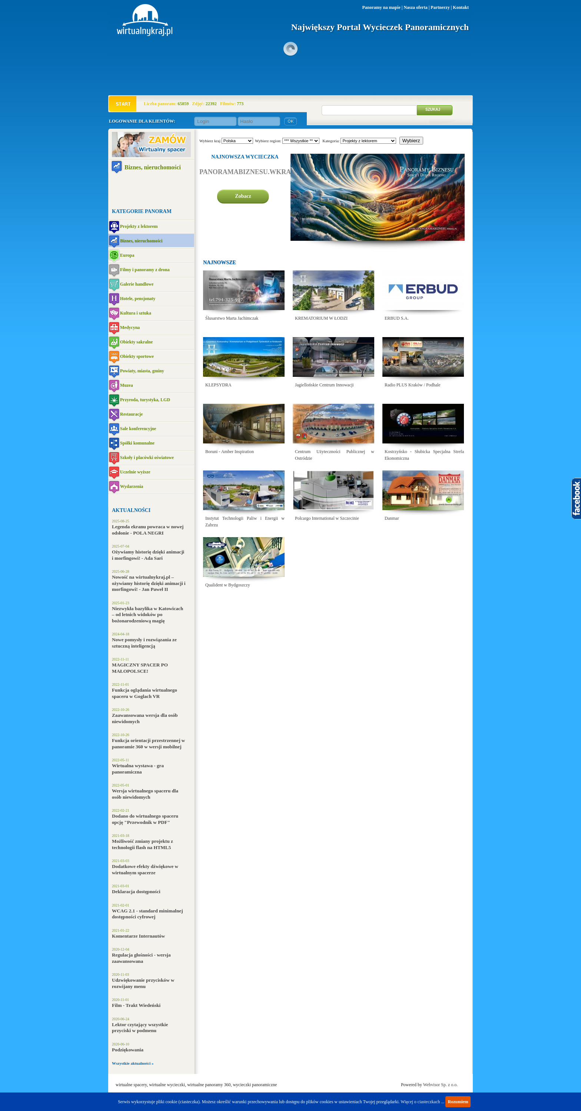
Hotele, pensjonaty (137, 298)
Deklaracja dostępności (136, 891)
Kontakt (461, 7)
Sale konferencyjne (138, 428)
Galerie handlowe (136, 284)
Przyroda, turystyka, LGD (145, 399)
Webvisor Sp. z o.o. (440, 1084)
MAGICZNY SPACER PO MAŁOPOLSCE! (140, 668)
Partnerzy (440, 7)
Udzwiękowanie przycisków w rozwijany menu (143, 983)
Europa (127, 255)
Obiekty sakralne (136, 342)
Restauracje (131, 414)
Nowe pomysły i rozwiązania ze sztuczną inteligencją (144, 643)
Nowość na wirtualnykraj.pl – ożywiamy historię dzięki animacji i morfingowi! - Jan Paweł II (149, 583)
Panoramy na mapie (381, 7)
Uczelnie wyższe (135, 472)
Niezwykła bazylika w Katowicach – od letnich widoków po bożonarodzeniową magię (147, 614)
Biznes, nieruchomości (152, 167)
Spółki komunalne (137, 443)
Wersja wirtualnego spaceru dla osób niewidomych (145, 794)
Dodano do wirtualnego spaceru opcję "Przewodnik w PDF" (145, 819)
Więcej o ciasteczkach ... (422, 1101)
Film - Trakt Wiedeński (136, 1005)
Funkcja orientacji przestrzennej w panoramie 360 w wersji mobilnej (148, 743)
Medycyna (130, 327)
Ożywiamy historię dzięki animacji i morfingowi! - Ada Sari (148, 555)
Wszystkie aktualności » (132, 1063)
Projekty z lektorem (139, 226)
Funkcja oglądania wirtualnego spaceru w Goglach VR (144, 693)
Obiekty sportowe (137, 356)
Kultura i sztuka (135, 313)
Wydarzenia (131, 486)
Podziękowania (127, 1049)
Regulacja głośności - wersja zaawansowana (141, 958)
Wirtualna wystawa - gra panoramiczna (138, 769)
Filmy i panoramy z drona (145, 269)
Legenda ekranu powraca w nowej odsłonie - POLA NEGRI (147, 530)
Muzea (126, 385)
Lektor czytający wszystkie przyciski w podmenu (140, 1028)
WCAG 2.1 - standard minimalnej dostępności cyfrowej (147, 914)
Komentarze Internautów (138, 936)
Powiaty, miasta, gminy (142, 370)
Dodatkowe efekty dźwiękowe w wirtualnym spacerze (145, 869)
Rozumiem (458, 1101)
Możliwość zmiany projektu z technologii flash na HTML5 (142, 844)
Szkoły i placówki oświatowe (147, 457)
